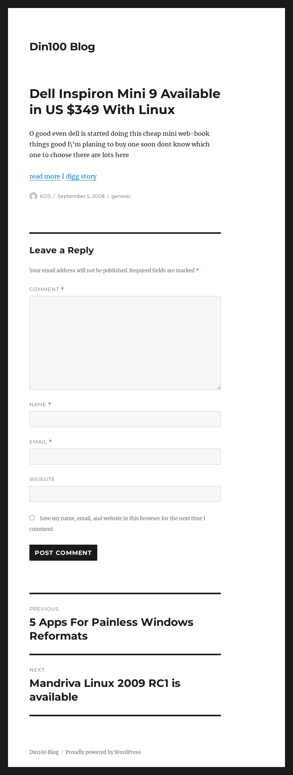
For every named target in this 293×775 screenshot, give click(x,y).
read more (44, 176)
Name (40, 404)
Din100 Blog (62, 46)
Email (40, 442)
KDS (45, 196)
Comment (46, 289)
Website (42, 479)
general (120, 196)
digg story (81, 176)
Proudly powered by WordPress (103, 752)
